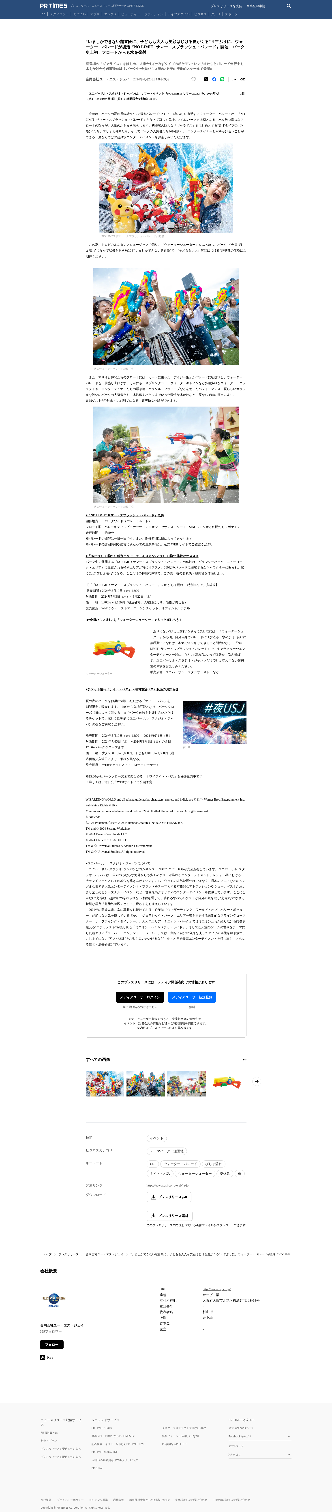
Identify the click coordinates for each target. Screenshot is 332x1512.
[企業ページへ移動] (54, 1301)
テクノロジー (59, 14)
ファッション (153, 14)
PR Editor (97, 1468)
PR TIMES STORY (102, 1428)
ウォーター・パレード (180, 1164)
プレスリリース (68, 1254)
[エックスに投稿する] (206, 79)
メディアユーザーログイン (140, 997)
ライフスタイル (179, 14)
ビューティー (130, 14)
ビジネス (200, 14)
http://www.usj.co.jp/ (217, 1289)
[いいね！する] (193, 79)
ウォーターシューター (195, 1173)
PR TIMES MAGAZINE (105, 1452)
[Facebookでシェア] (214, 79)
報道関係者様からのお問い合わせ (149, 1500)
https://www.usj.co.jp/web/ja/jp (168, 1185)
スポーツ (231, 14)
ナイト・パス (160, 1173)
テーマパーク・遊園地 (167, 1151)
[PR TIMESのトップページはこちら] (92, 6)
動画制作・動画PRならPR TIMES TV (113, 1436)
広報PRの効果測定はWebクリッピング (115, 1460)
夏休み (225, 1173)
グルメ (216, 14)
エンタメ (110, 14)
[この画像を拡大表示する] (105, 1083)
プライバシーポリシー (70, 1500)
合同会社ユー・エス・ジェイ (105, 1254)
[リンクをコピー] (242, 79)
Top (42, 14)
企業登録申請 (255, 6)
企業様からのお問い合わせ (191, 1500)
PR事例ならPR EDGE (174, 1444)
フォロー (51, 1344)
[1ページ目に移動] (243, 1059)
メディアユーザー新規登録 (192, 997)
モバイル (79, 14)
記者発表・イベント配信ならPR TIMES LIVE (118, 1444)
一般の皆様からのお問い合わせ (231, 1500)
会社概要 (46, 1500)
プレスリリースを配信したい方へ (61, 1457)
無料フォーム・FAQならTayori (180, 1436)
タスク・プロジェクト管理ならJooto (184, 1428)
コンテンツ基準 (98, 1500)
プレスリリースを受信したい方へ (61, 1449)
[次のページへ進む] (256, 1081)
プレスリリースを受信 (226, 6)
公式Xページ (236, 1446)
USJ (153, 1164)
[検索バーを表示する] (289, 6)
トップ (47, 1254)
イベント (156, 1138)
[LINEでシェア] (222, 79)
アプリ (95, 14)
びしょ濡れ (213, 1164)
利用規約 (118, 1500)
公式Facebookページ (241, 1428)
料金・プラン (49, 1441)
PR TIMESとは (49, 1432)
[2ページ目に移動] (245, 1059)
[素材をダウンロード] (234, 79)
